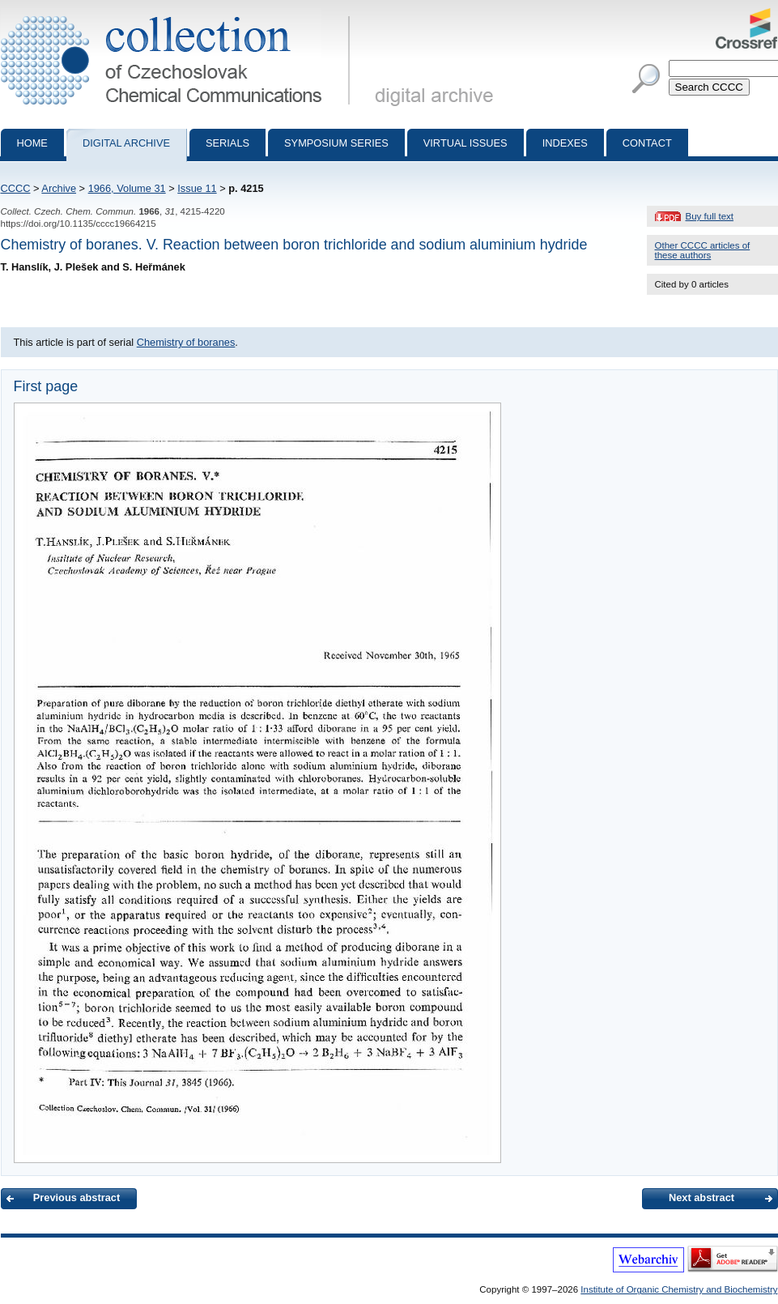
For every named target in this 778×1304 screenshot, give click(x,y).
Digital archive (126, 143)
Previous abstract (76, 1197)
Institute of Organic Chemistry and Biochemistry (678, 1289)
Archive (58, 188)
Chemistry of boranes (186, 342)
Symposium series (336, 143)
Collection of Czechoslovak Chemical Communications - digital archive (178, 14)
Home (32, 143)
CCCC (16, 188)
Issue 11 (196, 188)
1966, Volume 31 (127, 188)
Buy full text (710, 216)
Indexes (565, 143)
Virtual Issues (465, 143)
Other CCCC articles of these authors (702, 250)
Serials (227, 143)
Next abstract (701, 1197)
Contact (647, 143)
